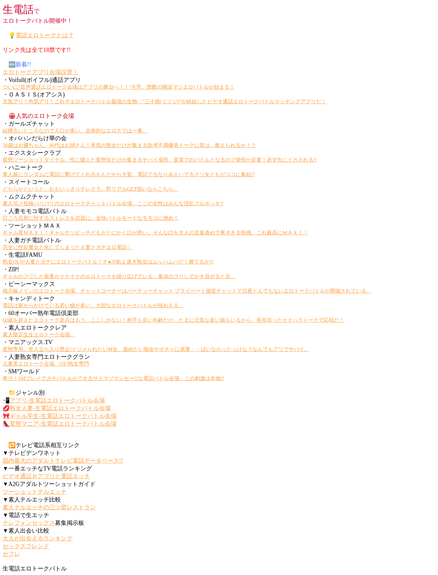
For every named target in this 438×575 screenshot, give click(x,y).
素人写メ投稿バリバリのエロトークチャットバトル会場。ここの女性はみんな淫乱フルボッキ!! (113, 203)
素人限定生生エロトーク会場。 (39, 334)
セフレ (11, 554)
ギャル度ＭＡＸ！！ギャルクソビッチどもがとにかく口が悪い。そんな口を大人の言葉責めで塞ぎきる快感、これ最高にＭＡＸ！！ (155, 232)
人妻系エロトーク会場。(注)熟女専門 (46, 363)
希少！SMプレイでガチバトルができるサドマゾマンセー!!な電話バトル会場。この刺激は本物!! (113, 378)
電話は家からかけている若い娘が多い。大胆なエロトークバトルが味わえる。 (93, 305)
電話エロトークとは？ (45, 35)
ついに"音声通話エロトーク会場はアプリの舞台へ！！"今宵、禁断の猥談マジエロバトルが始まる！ (119, 87)
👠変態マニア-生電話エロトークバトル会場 (60, 424)
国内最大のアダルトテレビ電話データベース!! (63, 460)
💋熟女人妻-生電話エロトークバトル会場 (57, 408)
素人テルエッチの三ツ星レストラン (49, 507)
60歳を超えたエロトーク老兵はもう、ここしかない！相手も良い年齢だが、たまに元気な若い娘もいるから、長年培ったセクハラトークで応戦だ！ (173, 320)
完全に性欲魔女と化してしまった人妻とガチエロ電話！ (67, 247)
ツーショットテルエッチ (35, 492)
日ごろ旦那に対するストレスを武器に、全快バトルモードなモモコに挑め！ (91, 218)
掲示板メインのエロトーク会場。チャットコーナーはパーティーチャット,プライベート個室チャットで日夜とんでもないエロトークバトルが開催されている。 (187, 291)
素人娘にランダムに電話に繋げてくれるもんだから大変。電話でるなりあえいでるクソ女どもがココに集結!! (129, 174)
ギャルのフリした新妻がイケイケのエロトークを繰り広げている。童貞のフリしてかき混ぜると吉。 (119, 276)
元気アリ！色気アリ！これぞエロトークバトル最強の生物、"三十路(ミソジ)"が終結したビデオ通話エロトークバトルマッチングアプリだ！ (164, 101)
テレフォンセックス (29, 523)
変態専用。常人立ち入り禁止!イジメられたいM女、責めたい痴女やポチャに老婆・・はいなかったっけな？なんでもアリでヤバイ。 (156, 349)
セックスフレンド (26, 546)
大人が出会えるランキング (38, 538)
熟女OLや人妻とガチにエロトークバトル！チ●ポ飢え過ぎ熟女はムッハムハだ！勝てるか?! (108, 262)
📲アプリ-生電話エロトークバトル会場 (54, 400)
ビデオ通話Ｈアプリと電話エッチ (46, 476)
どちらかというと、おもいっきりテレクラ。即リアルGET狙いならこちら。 (90, 189)
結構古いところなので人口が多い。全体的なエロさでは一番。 (75, 130)
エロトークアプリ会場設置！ (40, 72)
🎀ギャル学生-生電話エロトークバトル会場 (60, 416)
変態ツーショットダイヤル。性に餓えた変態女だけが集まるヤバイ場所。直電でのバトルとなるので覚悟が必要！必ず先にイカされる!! (160, 160)
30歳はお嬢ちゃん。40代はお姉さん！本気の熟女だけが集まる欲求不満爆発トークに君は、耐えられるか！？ (129, 145)
